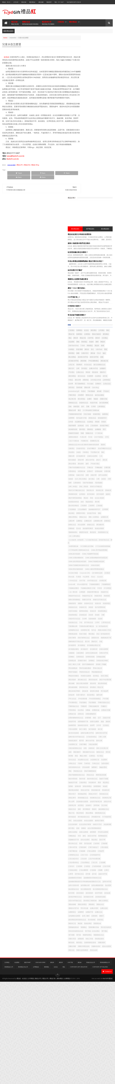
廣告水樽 (90, 240)
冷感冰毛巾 (84, 206)
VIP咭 (99, 320)
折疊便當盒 (101, 362)
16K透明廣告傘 (85, 464)
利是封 (104, 255)
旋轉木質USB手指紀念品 (102, 742)
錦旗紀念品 (102, 438)
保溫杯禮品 (84, 289)
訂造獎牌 (91, 925)
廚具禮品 (108, 658)
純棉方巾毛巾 (98, 867)
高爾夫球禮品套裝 (86, 1045)
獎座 (81, 806)
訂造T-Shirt (96, 909)
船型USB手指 (104, 883)
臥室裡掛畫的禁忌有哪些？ (90, 91)
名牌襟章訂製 (84, 593)
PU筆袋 (90, 513)
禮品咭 (82, 404)
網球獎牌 (94, 879)
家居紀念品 (96, 293)
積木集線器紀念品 (86, 856)
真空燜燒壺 (89, 845)
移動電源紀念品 (85, 852)
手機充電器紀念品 (105, 696)
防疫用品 (83, 1011)
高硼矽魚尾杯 (98, 1045)
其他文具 (94, 566)
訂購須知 (61, 21)
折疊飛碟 (100, 715)
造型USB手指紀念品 (86, 980)
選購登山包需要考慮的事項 (90, 120)
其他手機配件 (84, 335)
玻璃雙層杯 (94, 810)
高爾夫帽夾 (97, 1041)
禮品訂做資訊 (92, 179)
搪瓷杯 (82, 726)
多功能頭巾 (96, 620)
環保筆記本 (84, 392)
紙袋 (99, 871)
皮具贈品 (94, 396)
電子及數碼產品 (85, 248)
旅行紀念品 (84, 236)
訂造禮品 (83, 171)
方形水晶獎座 (105, 730)
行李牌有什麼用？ (86, 147)
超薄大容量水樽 (96, 954)
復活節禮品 (102, 684)
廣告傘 (92, 206)
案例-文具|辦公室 (86, 761)
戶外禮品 (91, 229)
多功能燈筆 (103, 612)
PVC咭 (82, 320)
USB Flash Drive (103, 190)
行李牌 (92, 278)
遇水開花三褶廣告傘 (101, 980)
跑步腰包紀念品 (85, 961)
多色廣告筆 (105, 620)
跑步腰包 (105, 419)
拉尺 (81, 719)
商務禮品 (90, 194)
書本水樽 (100, 749)
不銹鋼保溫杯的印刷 (87, 286)
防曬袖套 (93, 442)
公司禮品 (83, 175)
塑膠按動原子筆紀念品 (100, 608)
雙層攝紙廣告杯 (95, 1015)
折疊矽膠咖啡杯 (93, 711)
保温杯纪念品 (84, 555)
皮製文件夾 (84, 837)
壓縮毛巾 (90, 612)
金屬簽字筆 (101, 996)
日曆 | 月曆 (96, 745)
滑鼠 (91, 787)
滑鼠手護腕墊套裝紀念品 (102, 791)
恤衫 (103, 206)
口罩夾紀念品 (102, 582)
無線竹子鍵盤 (105, 799)
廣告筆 (82, 183)
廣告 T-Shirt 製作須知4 (88, 129)
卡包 (108, 578)
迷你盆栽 (83, 973)
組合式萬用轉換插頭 (87, 875)
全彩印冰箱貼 (97, 563)
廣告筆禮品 (99, 232)
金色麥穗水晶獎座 (95, 1000)
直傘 (102, 274)
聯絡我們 (48, 2)
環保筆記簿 (93, 392)
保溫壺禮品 (102, 555)
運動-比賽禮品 (85, 984)
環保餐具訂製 (97, 829)
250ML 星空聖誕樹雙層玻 (88, 475)
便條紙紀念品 (94, 270)
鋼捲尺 (90, 1003)
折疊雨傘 (91, 369)
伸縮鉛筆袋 (96, 544)
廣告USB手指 (92, 350)
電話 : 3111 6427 (59, 2)
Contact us (107, 1074)
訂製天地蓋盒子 (85, 902)
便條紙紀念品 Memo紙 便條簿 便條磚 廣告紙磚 (95, 328)
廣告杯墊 (97, 669)
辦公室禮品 (84, 209)
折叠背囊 (93, 362)
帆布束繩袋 (101, 347)
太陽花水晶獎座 (85, 347)
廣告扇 (107, 350)
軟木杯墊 (100, 965)
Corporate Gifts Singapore (78, 1069)
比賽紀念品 (99, 229)
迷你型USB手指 (95, 209)
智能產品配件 (106, 745)
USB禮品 (83, 198)
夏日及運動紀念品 (103, 221)
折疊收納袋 (101, 366)
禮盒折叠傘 (101, 848)
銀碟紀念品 (84, 438)
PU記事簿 (98, 513)
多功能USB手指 (90, 213)
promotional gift (94, 255)
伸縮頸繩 (105, 544)
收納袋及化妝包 (101, 726)
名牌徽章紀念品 (99, 589)
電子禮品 (100, 1026)
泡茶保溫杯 (107, 780)
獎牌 (88, 190)
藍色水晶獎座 (84, 890)
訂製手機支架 (106, 902)
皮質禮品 (102, 837)
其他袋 (109, 570)
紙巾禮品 (93, 871)
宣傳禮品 (91, 171)
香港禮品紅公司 (8, 1069)
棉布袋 (105, 765)
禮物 (97, 187)
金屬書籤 (99, 309)
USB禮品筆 (96, 521)
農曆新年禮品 (84, 423)
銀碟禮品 (103, 434)
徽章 (99, 354)
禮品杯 (97, 194)
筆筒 (92, 860)
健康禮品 (93, 289)
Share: (105, 513)
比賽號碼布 (94, 381)
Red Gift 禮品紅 (108, 1080)
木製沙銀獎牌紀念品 (87, 757)
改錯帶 (82, 730)
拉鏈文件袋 (89, 719)
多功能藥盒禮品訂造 (96, 616)
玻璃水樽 (102, 806)
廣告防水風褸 (92, 681)
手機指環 (95, 700)
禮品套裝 (83, 232)
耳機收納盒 (84, 883)
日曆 (103, 377)
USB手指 (97, 183)
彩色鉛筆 (83, 684)
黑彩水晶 (94, 1049)
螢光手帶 (102, 890)
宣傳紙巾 (104, 248)
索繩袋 (105, 871)
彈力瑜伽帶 (102, 681)
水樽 (89, 225)
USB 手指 (102, 517)
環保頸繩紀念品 (95, 825)
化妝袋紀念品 (100, 578)
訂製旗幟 (83, 905)
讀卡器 (106, 936)
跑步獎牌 (108, 958)
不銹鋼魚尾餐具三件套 (87, 532)
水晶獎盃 (102, 297)
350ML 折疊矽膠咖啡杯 (87, 483)
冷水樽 (101, 574)
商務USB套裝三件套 (104, 593)
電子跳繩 (108, 1026)
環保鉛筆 (102, 392)
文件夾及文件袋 (85, 244)
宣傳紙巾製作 (94, 635)
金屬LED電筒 (94, 992)
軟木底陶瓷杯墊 (98, 961)
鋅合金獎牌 (93, 438)
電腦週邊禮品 (84, 449)
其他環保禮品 (84, 570)
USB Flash (83, 202)
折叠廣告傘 (84, 707)
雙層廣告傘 (84, 1015)
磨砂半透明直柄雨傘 (102, 400)
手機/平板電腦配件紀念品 (88, 358)
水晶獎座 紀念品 (103, 772)
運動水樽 (108, 251)
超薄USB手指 (84, 954)
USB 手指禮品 (90, 320)
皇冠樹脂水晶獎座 (86, 833)
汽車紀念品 (98, 780)
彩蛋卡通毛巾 (92, 684)
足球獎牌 (97, 419)
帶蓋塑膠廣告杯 (98, 654)
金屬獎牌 (93, 996)
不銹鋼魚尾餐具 (96, 528)
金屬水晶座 (103, 992)
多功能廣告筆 (97, 343)
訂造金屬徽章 (102, 415)
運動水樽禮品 (84, 427)
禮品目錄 (23, 2)
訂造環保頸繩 (84, 928)
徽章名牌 (83, 688)
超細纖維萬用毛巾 (86, 419)
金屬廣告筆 (84, 430)
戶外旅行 (99, 259)
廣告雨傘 (100, 213)
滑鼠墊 (109, 297)
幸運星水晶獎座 (98, 658)
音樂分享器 (84, 1034)
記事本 (107, 932)
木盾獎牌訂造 (84, 753)
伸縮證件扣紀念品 (95, 540)
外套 (96, 612)
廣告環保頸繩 (106, 669)
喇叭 (81, 343)
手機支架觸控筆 (106, 700)
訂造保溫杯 (84, 305)
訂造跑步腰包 (105, 928)
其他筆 (103, 570)
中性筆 (99, 532)
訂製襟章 (103, 411)
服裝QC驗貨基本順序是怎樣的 (91, 82)
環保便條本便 (84, 818)
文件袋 (82, 297)
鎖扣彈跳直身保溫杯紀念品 (89, 1007)
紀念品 (6, 57)
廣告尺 (101, 350)
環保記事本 (84, 825)
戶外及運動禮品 (85, 217)
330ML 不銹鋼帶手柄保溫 (88, 479)
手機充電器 (107, 259)
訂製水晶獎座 (92, 905)
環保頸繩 (100, 251)
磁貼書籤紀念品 (106, 845)
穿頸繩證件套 (98, 856)
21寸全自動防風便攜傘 (87, 467)
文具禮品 (83, 187)
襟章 (92, 894)
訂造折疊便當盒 (99, 917)
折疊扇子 (93, 366)
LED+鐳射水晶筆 (98, 509)
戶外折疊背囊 (102, 688)
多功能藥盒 (84, 616)
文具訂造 (105, 217)
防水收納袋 (103, 1007)
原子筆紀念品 (84, 582)
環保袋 (107, 229)
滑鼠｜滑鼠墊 (105, 385)
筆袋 (88, 404)
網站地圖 (41, 2)
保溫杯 (82, 190)
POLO (98, 206)
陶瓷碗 (100, 1011)
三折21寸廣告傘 (85, 324)
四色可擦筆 (99, 601)
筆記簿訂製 (84, 267)
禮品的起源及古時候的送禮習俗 (91, 73)
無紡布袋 (83, 799)
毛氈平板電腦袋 (105, 381)
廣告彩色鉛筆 (84, 665)
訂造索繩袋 (92, 415)
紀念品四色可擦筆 (86, 867)
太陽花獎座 (102, 624)
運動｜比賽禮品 (106, 427)
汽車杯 (82, 780)
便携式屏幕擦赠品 (86, 547)
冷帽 (81, 574)
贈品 (89, 175)
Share (27, 178)
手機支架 (102, 358)
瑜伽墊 (103, 810)
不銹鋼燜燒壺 (84, 528)
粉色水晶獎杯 (84, 864)
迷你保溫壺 (84, 969)
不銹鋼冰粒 (96, 324)
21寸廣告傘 (84, 316)
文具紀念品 (84, 251)
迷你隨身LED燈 (85, 977)
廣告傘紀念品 (103, 662)
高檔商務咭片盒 (85, 453)
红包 (105, 301)
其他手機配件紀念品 (97, 335)
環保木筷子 (104, 818)
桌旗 (95, 761)
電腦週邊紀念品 (103, 1030)
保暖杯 (107, 551)
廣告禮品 (105, 171)
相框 (81, 845)
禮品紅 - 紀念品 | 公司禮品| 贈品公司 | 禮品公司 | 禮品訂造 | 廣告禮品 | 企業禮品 (43, 1080)
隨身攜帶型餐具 (85, 446)
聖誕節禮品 (101, 408)
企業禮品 (83, 179)
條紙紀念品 (97, 765)
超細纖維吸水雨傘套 (97, 940)
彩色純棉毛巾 (106, 293)
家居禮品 (97, 202)
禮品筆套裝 (92, 848)
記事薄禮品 (100, 278)
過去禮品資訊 (107, 67)
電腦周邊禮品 (91, 1030)
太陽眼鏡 (94, 624)
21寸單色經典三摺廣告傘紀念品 (90, 471)
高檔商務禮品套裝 (86, 1041)
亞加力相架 (99, 286)
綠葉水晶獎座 (84, 879)
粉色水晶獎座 (100, 860)
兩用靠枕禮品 (84, 566)
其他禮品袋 (94, 570)
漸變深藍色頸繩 (95, 795)
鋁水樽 (104, 244)
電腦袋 (107, 267)
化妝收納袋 (84, 578)
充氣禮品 (90, 331)
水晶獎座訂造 (84, 776)
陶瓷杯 (94, 190)
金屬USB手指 (105, 225)
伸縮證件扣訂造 (85, 544)
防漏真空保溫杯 (85, 312)
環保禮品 (104, 187)
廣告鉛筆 (83, 681)
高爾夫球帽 (107, 1041)
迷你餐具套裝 (105, 305)
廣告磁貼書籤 (84, 673)
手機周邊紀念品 (85, 700)
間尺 (105, 309)
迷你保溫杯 (93, 969)
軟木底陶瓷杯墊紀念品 (87, 965)
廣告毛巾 (83, 225)
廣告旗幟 (108, 665)
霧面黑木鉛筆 (95, 449)
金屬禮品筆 (84, 434)
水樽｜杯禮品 (94, 385)
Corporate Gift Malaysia (100, 1069)
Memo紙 (83, 513)
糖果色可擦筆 (95, 864)
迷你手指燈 (102, 969)
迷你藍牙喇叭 (94, 305)
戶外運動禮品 (106, 692)
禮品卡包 (83, 848)
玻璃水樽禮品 (84, 810)
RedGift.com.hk (13, 164)
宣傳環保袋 (84, 631)
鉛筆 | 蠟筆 (107, 1000)
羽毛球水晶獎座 (104, 879)
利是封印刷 (84, 274)
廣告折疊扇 (84, 354)
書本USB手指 (91, 749)
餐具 (91, 282)
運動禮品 (91, 309)
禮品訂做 (90, 183)
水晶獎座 (91, 187)
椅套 (88, 768)
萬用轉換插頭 (84, 886)
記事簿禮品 (96, 244)
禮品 (108, 179)
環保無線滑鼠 (84, 822)
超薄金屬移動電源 (97, 958)
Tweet (14, 178)
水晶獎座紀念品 (92, 297)
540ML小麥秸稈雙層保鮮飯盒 (89, 505)
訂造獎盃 (99, 925)
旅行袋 (101, 734)
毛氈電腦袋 (84, 385)
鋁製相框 (83, 1003)
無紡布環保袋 (106, 795)
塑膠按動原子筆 (85, 608)
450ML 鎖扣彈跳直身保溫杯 (89, 490)
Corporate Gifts (85, 509)
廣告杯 (104, 183)
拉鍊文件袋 (99, 369)
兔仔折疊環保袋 (85, 563)
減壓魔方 (106, 784)
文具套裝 (96, 730)
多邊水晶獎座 (84, 624)
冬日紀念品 (92, 221)
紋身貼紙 (99, 301)
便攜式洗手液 (98, 547)
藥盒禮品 (94, 890)
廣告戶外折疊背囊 (97, 665)
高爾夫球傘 (84, 270)
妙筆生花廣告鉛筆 (86, 627)
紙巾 (81, 278)
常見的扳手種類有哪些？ (89, 156)
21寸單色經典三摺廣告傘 (103, 282)
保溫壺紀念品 (84, 559)
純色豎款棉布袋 (85, 408)
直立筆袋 (99, 841)
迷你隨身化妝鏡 (97, 977)
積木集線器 (96, 852)
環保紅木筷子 (95, 822)
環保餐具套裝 (84, 396)
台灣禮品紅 (36, 1069)
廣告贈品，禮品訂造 (87, 677)
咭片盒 (93, 593)
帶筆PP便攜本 (95, 650)
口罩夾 (93, 582)
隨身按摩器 (107, 1011)
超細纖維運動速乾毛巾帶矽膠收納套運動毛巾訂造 (96, 949)
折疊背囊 (83, 369)
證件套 (107, 236)
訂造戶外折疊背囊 (86, 917)
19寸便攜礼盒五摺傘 (98, 464)
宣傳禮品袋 (84, 635)
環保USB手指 (97, 814)
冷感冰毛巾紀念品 (91, 574)
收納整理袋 (90, 726)
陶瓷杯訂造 (92, 1011)
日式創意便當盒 (85, 745)
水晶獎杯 (94, 776)
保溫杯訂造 (94, 559)
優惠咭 (82, 331)
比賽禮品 (104, 768)
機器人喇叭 (95, 768)
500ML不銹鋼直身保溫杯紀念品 (90, 498)
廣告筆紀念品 (95, 673)
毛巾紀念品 (92, 772)
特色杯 (82, 301)
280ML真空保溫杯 (104, 475)
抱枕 (106, 715)
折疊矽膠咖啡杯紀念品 (87, 715)
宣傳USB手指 (98, 627)
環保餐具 (83, 221)
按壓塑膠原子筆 (85, 723)
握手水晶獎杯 (92, 373)
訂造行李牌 (94, 928)
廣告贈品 (102, 179)
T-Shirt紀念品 (92, 517)
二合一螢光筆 (84, 536)
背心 (104, 198)
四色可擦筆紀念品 (86, 604)
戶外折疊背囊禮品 (86, 692)
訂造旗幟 (102, 921)
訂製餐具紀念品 (85, 909)
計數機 (101, 932)
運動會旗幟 (95, 984)
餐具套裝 (94, 1038)
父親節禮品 (94, 803)
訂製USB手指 (92, 898)
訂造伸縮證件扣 (85, 913)
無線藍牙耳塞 (84, 803)
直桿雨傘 (91, 841)
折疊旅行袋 (104, 707)
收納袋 (101, 373)
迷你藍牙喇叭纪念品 (94, 973)
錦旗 (81, 213)
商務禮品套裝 (84, 597)
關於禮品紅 (32, 2)
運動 (103, 423)
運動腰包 (83, 988)
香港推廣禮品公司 (105, 1065)
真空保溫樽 (84, 400)
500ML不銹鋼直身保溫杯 (88, 494)
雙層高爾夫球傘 (85, 1019)
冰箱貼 (90, 339)
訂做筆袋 (108, 894)
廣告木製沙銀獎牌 (86, 669)
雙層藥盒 (105, 1015)
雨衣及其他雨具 (98, 1019)
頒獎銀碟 (93, 1034)
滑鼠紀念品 (84, 795)
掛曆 (106, 369)
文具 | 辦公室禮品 (86, 377)
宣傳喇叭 (108, 627)
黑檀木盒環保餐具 (105, 1049)
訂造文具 (94, 921)
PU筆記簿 (104, 316)
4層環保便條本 (94, 316)
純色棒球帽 (84, 871)
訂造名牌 (108, 913)
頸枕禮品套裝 (84, 1038)
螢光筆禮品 (93, 267)
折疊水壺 (83, 711)
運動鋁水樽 (84, 282)
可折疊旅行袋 (107, 339)
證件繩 (100, 936)
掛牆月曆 (83, 373)
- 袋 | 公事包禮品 (98, 453)
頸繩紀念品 (101, 312)
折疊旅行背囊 (94, 707)
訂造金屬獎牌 (84, 932)
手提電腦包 (84, 696)
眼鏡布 (97, 845)
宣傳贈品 (103, 635)
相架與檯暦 (90, 301)
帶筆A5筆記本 (84, 650)
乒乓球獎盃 (107, 532)
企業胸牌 (94, 536)
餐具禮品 (102, 1038)
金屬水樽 (93, 430)
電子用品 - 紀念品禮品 (87, 1026)
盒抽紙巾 (83, 841)
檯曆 (86, 381)
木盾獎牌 (93, 236)
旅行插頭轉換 (94, 274)
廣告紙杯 (93, 354)
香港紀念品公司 (90, 1065)
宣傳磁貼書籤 (105, 631)
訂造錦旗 (94, 932)
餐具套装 (105, 449)
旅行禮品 (97, 377)
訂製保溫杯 (102, 898)
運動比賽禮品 (105, 984)
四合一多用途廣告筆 (87, 601)
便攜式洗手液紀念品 (87, 551)
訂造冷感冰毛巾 (98, 913)
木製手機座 (94, 753)
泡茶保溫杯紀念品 (86, 784)
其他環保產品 (103, 566)
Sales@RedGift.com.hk (74, 2)
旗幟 (103, 202)
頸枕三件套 (101, 1034)
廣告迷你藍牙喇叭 (101, 677)
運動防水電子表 (103, 988)
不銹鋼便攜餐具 (98, 524)
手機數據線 (84, 362)
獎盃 (90, 202)
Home (5, 37)
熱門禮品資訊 (96, 67)
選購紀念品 (30, 23)
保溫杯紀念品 (105, 270)
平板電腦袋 (84, 259)
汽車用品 (90, 780)
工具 (94, 347)
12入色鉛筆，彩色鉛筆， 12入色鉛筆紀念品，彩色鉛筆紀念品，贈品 (96, 458)
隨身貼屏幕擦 (97, 446)
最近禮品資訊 (85, 67)
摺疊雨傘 (98, 240)
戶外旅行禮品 (107, 354)
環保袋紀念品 (106, 822)
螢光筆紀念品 (84, 894)
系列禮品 (96, 225)
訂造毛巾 (83, 925)
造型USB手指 (106, 209)
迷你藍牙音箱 (95, 423)
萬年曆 (109, 408)
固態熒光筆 (97, 604)
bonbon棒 (105, 521)
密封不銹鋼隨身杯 (86, 643)
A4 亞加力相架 (106, 505)
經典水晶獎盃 (100, 875)
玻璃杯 (95, 806)
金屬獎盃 (100, 430)
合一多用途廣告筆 (86, 589)
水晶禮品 (100, 236)
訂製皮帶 (102, 905)
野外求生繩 (84, 992)
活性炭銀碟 (97, 784)
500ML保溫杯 (84, 502)
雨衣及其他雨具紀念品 (87, 1022)
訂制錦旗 (83, 898)
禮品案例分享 (48, 23)
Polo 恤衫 (96, 248)
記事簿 (82, 936)
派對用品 (93, 251)
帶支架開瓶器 (84, 646)
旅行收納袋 (93, 734)
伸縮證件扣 (84, 540)
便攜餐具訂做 (106, 324)
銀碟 (102, 194)
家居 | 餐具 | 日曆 (100, 639)
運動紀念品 (94, 427)
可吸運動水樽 (84, 585)
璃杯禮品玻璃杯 (85, 814)
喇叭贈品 (103, 597)
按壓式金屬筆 (97, 723)
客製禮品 (46, 1069)
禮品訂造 (96, 175)
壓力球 (82, 612)
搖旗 (104, 723)
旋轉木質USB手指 (86, 742)
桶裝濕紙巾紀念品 (86, 765)
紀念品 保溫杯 (96, 404)
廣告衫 (98, 198)
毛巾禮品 (83, 772)
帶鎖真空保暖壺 (85, 658)
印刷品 (82, 240)
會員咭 (109, 377)
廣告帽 (92, 259)
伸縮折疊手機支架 (105, 536)
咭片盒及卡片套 (85, 293)
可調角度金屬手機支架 (98, 585)
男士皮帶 (106, 829)
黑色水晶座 (84, 1053)
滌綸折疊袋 (84, 787)
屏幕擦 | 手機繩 (99, 643)
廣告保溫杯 (93, 662)
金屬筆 (101, 267)
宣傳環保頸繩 (94, 631)
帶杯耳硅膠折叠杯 (97, 646)
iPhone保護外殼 (85, 524)
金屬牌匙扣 (84, 996)
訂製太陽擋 (96, 902)
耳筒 (91, 883)
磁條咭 (92, 400)
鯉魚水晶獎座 (84, 1049)
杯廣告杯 (103, 757)
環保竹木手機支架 (86, 389)
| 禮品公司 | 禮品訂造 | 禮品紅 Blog (27, 170)
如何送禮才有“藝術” (87, 111)
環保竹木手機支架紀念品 (102, 389)
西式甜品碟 (99, 894)
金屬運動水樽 (94, 434)
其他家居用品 (99, 331)
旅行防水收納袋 (85, 738)
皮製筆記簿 (93, 837)
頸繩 (94, 312)
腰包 (96, 883)
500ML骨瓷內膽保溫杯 (98, 502)
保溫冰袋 (94, 555)
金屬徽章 (83, 229)
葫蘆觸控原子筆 (96, 886)
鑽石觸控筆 (84, 442)
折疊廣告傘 (84, 366)
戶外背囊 (97, 692)
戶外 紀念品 (92, 688)
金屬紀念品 (84, 1000)
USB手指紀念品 (85, 521)
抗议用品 (100, 704)
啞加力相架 (94, 597)
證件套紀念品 (91, 936)
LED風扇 (107, 509)
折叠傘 (107, 704)
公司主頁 (15, 2)
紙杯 (94, 408)
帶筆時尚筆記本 (85, 654)
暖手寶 (82, 749)
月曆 (81, 381)
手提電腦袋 (93, 696)
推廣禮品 (104, 175)
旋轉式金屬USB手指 (99, 738)
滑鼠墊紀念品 (99, 787)
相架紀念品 (107, 841)
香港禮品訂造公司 (23, 1069)
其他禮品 (83, 339)
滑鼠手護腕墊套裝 (86, 791)
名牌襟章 (100, 289)
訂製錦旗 (83, 415)
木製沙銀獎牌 (105, 753)
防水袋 (100, 442)
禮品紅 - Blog (6, 2)
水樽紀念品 (102, 776)
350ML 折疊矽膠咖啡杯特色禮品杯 (91, 486)
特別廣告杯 (104, 803)
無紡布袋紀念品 (93, 799)
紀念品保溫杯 (106, 864)
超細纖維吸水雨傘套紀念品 (89, 944)
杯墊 (97, 757)
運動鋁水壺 (92, 988)
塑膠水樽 (88, 343)
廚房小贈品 (84, 662)
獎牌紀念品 (92, 263)
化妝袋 (92, 578)
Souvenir (83, 517)
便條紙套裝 (99, 551)
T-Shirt (82, 194)
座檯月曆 (83, 350)
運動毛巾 (91, 232)
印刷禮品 (98, 339)
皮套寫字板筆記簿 (100, 833)
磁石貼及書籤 (102, 263)
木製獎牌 (83, 263)
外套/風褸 (91, 198)
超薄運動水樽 (84, 958)
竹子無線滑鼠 (84, 860)
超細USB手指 (84, 940)
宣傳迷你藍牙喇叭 (86, 639)
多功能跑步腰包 (85, 620)
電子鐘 (82, 1030)
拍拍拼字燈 (98, 719)
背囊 (86, 278)
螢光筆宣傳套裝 (85, 411)
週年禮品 (83, 309)
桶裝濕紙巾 (102, 761)
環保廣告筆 (94, 818)
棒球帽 (82, 768)
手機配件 (83, 704)
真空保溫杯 (102, 396)
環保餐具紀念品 (85, 829)
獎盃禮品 (88, 806)
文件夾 (89, 730)
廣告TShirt (27, 1065)
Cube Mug (83, 255)
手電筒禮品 (92, 704)
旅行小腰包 (84, 734)
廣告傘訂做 (96, 217)
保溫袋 (103, 559)
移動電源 (108, 274)
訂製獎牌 (95, 411)
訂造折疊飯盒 (84, 921)
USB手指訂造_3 (85, 138)
